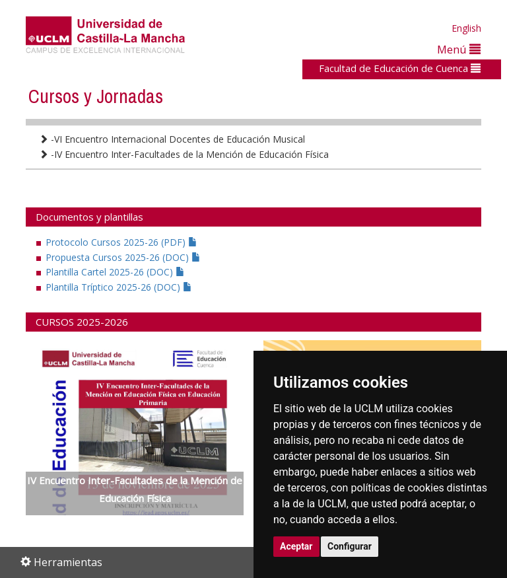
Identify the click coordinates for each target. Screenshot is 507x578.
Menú (459, 49)
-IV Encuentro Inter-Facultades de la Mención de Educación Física (184, 154)
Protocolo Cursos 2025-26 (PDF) (121, 242)
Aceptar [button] (296, 546)
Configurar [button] (349, 546)
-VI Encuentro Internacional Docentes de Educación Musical (172, 139)
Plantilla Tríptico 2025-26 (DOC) (119, 287)
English (466, 28)
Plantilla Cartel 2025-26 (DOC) (115, 272)
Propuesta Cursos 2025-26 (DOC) (123, 257)
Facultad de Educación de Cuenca (400, 68)
